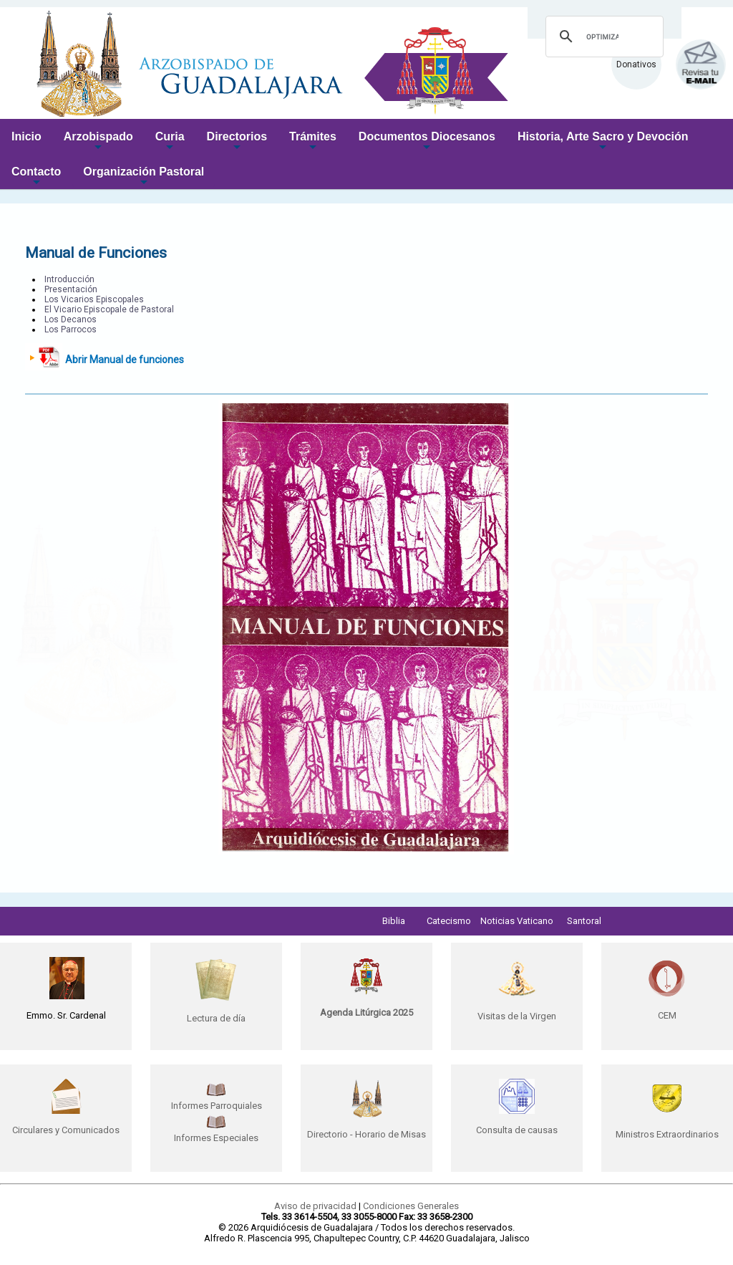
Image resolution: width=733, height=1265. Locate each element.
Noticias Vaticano (516, 920)
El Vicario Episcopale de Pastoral (109, 309)
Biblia (393, 920)
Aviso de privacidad (315, 1206)
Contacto (36, 177)
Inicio (26, 136)
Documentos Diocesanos (427, 142)
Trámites (312, 142)
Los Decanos (70, 319)
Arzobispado (98, 142)
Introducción (69, 279)
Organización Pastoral (143, 177)
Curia (170, 142)
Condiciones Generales (411, 1206)
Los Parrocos (70, 329)
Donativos (636, 64)
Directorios (237, 142)
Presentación (70, 289)
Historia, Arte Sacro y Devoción (603, 142)
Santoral (584, 920)
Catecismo (449, 920)
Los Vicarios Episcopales (94, 299)
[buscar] (602, 36)
